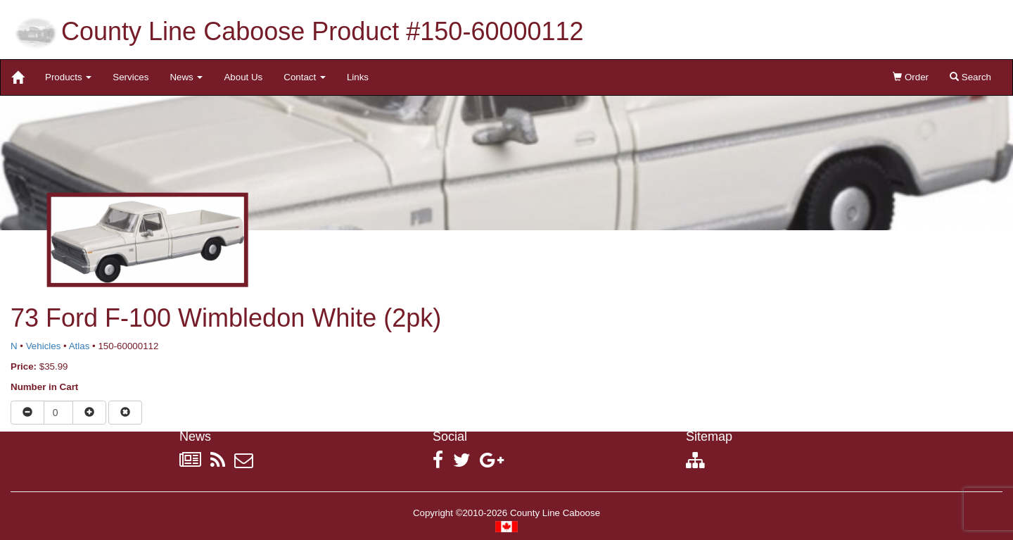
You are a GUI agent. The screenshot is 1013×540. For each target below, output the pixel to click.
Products (68, 77)
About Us (243, 77)
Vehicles (43, 346)
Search (970, 77)
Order (911, 77)
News (186, 77)
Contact (304, 77)
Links (358, 77)
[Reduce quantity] (27, 413)
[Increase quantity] (89, 413)
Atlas (79, 346)
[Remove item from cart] (125, 413)
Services (130, 77)
